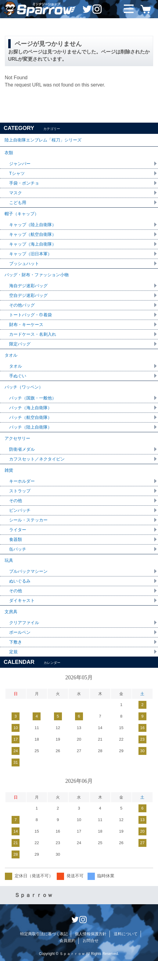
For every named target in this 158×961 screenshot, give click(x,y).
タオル (11, 355)
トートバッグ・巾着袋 (30, 314)
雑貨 (9, 470)
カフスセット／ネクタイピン (37, 459)
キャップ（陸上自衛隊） (32, 224)
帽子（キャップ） (22, 213)
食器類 (15, 539)
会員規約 (67, 940)
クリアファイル (24, 622)
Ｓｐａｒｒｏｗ (33, 895)
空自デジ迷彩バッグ (28, 295)
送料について (126, 934)
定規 (13, 651)
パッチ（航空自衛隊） (30, 417)
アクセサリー (17, 438)
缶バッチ (17, 549)
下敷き (15, 642)
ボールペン (20, 632)
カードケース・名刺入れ (32, 334)
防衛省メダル (22, 449)
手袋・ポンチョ (24, 183)
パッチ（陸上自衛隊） (30, 427)
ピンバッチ (20, 510)
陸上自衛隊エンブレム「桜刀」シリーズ (43, 140)
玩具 (9, 560)
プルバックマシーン (28, 571)
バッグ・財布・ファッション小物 (37, 274)
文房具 (11, 611)
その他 (15, 500)
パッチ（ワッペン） (24, 387)
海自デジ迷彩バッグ (28, 285)
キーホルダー (22, 481)
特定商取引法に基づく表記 (44, 934)
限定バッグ (20, 343)
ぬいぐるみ (20, 581)
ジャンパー (20, 163)
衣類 (9, 152)
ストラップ (20, 490)
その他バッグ (22, 305)
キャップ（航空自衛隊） (32, 234)
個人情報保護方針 (90, 934)
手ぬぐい (17, 375)
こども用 (17, 202)
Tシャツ (17, 173)
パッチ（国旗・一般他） (32, 398)
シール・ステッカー (28, 520)
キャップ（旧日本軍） (30, 253)
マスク (15, 192)
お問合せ (91, 940)
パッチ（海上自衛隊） (30, 407)
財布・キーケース (26, 324)
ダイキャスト (22, 600)
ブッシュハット (24, 263)
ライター (17, 529)
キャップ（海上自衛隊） (32, 244)
